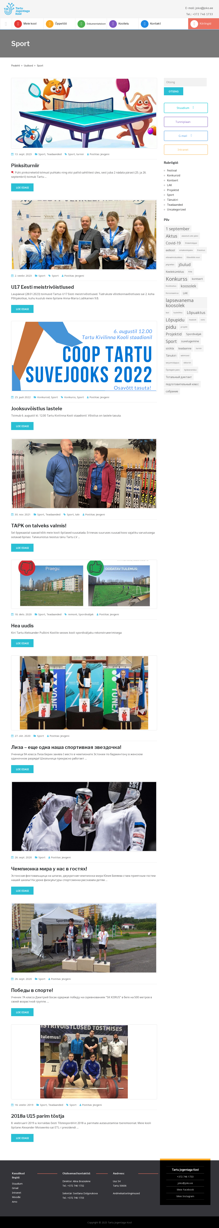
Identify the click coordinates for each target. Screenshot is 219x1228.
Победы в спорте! (32, 990)
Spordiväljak (86, 614)
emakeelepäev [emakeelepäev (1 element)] (186, 250)
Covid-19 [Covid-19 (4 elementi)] (173, 242)
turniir (80, 154)
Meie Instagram (185, 1196)
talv (77, 514)
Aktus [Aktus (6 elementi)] (171, 236)
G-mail (186, 136)
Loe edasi (22, 187)
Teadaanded (54, 154)
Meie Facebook (185, 1189)
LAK (169, 185)
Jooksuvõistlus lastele (36, 408)
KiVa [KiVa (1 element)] (190, 271)
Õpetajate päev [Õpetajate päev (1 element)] (173, 370)
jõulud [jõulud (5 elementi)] (185, 264)
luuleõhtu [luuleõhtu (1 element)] (177, 312)
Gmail (15, 1188)
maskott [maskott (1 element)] (192, 320)
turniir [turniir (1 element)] (199, 348)
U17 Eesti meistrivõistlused (42, 287)
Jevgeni (104, 154)
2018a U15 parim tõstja (37, 1116)
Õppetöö (56, 24)
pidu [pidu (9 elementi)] (171, 327)
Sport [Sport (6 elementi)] (171, 341)
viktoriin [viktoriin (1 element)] (187, 362)
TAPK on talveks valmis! (38, 526)
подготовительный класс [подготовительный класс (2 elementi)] (182, 384)
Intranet (186, 150)
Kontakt (151, 24)
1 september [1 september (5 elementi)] (178, 228)
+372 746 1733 (185, 1176)
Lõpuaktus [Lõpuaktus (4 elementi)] (196, 312)
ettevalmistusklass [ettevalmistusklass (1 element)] (174, 257)
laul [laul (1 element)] (167, 312)
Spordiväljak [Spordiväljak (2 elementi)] (193, 334)
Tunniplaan (185, 122)
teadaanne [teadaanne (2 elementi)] (184, 348)
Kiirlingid (200, 24)
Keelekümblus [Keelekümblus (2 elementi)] (175, 272)
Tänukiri (172, 200)
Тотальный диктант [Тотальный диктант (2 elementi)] (179, 377)
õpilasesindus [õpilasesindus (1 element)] (190, 370)
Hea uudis (22, 626)
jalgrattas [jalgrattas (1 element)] (170, 264)
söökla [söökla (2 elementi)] (170, 348)
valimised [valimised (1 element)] (185, 355)
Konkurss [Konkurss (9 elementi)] (176, 279)
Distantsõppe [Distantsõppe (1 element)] (191, 243)
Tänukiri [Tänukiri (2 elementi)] (171, 355)
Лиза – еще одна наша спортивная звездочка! (66, 747)
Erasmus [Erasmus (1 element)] (201, 250)
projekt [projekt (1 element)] (184, 327)
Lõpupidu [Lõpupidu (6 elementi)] (175, 320)
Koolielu (119, 24)
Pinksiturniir (25, 165)
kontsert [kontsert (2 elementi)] (197, 279)
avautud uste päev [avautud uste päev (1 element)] (190, 236)
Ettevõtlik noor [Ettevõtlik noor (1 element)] (193, 257)
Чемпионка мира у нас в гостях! (49, 869)
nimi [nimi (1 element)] (203, 320)
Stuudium (186, 108)
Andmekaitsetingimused (126, 1193)
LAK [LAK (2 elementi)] (185, 293)
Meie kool (25, 24)
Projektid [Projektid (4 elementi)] (174, 334)
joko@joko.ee (185, 1183)
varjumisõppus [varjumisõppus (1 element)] (172, 362)
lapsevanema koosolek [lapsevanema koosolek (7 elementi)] (180, 302)
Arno (14, 1201)
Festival (172, 170)
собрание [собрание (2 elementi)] (172, 391)
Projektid (173, 190)
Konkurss (70, 397)
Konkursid (43, 397)
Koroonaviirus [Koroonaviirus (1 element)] (172, 293)
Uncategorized (176, 209)
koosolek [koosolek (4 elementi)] (188, 285)
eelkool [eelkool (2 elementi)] (170, 250)
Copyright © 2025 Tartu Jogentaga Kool (109, 1222)
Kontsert (172, 180)
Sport (41, 154)
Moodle (16, 1197)
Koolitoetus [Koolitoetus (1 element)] (171, 286)
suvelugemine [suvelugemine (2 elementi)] (190, 341)
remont (72, 614)
